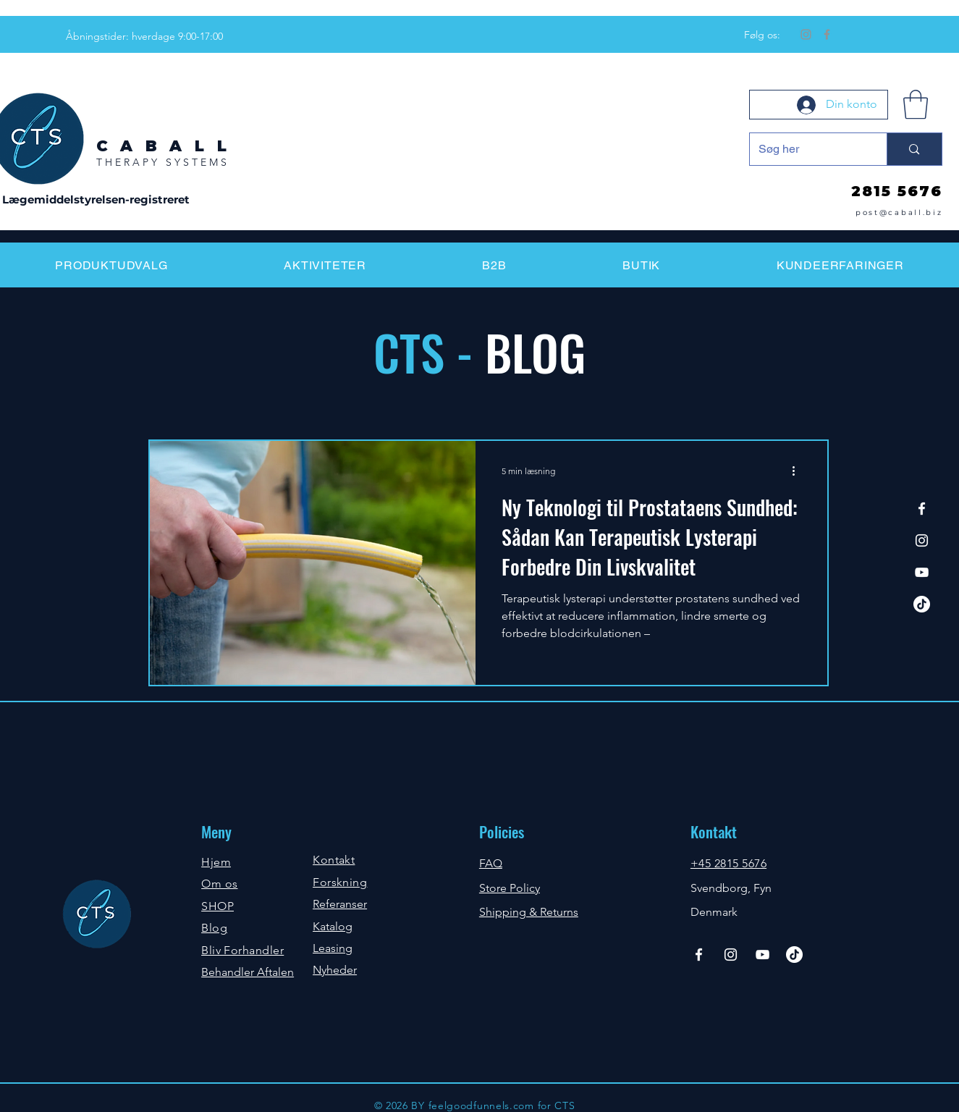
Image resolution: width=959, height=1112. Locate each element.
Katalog (332, 926)
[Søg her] (808, 149)
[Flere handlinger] (799, 470)
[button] (915, 104)
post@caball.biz (899, 212)
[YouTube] (921, 572)
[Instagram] (806, 34)
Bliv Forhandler (242, 950)
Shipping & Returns (528, 912)
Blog (214, 928)
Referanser (340, 904)
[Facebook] (827, 34)
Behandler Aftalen (247, 972)
